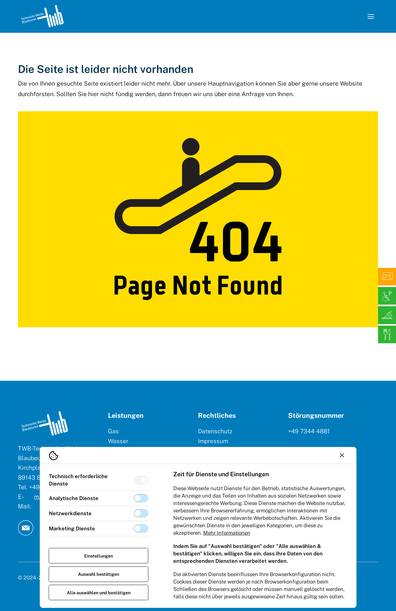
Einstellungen (98, 555)
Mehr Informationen (226, 533)
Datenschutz (215, 431)
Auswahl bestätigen (98, 574)
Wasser (118, 441)
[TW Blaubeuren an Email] (25, 528)
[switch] (140, 480)
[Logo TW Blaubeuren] (42, 16)
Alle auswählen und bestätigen (99, 592)
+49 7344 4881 (309, 431)
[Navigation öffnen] (370, 16)
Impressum (213, 441)
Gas (113, 431)
